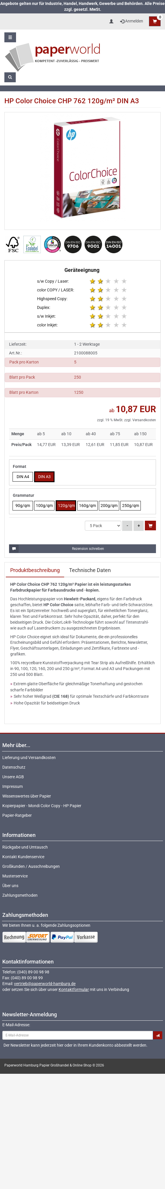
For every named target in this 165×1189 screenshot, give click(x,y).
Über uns (10, 885)
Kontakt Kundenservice (23, 856)
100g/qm (44, 505)
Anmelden (131, 21)
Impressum (12, 786)
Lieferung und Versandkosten (29, 757)
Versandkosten (144, 420)
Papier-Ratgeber (17, 815)
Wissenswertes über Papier (26, 796)
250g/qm (130, 505)
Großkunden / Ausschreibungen (31, 866)
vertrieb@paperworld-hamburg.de (45, 983)
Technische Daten (90, 570)
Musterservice (15, 876)
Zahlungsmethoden (20, 895)
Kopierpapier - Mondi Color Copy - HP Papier (41, 805)
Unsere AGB (13, 776)
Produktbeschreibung (35, 570)
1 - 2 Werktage (87, 344)
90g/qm (22, 505)
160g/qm (87, 505)
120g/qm (66, 505)
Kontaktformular (74, 989)
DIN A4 (23, 476)
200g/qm (109, 505)
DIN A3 (44, 476)
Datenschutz (13, 767)
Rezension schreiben (56, 549)
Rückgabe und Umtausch (25, 847)
